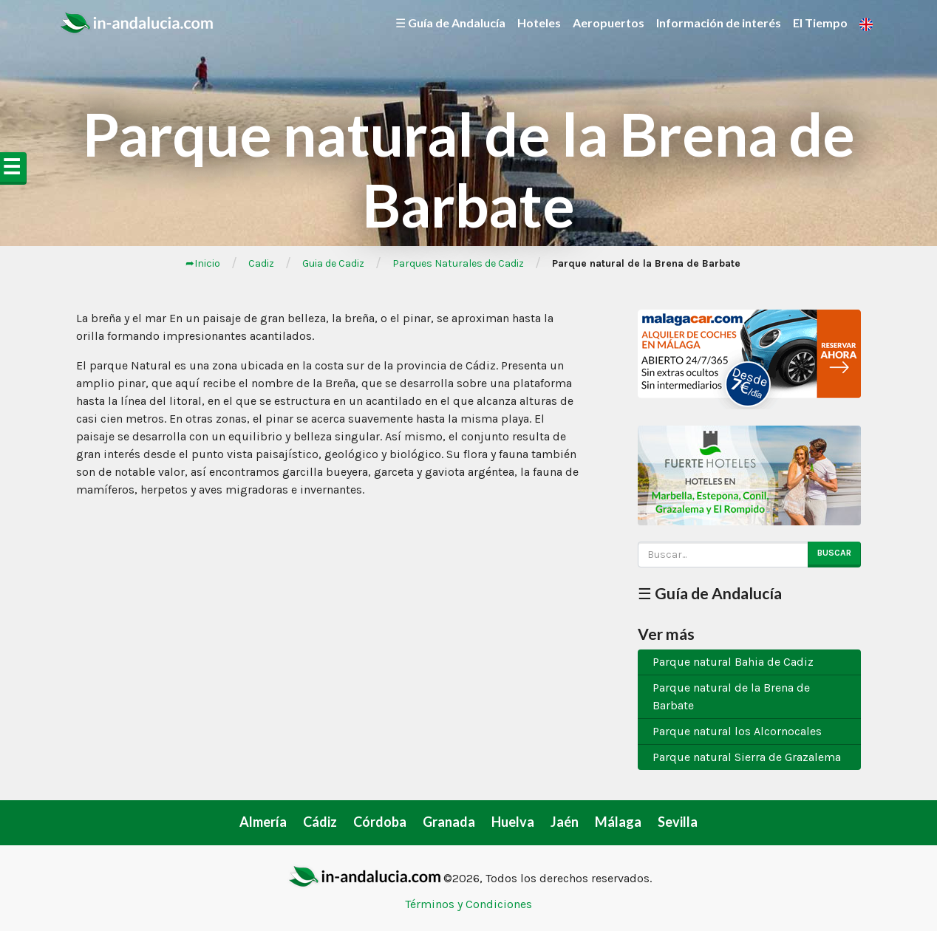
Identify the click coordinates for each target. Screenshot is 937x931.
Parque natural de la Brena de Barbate (731, 696)
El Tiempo (820, 23)
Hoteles (539, 23)
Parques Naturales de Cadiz (458, 263)
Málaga (618, 822)
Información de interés (718, 23)
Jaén (565, 822)
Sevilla (678, 822)
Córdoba (379, 822)
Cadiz (261, 263)
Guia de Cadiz (333, 263)
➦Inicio (202, 263)
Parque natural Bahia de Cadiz (733, 662)
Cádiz (320, 822)
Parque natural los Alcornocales (737, 731)
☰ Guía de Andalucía (450, 23)
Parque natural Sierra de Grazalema (747, 757)
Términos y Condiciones (468, 904)
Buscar (834, 553)
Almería (263, 822)
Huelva (512, 822)
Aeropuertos (608, 23)
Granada (449, 822)
